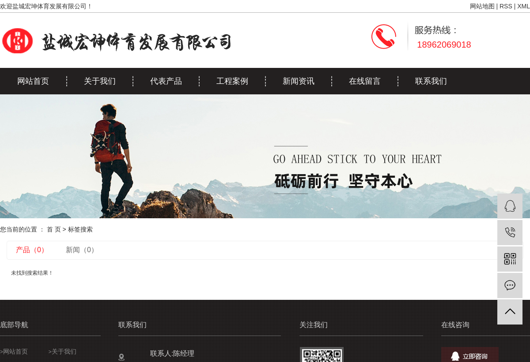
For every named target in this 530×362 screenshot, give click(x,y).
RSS (506, 6)
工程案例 (232, 81)
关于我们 (100, 81)
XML (523, 6)
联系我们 (431, 81)
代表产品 (166, 81)
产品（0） (32, 250)
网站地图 (482, 6)
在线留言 (365, 81)
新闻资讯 (298, 81)
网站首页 (33, 81)
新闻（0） (82, 250)
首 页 (54, 229)
